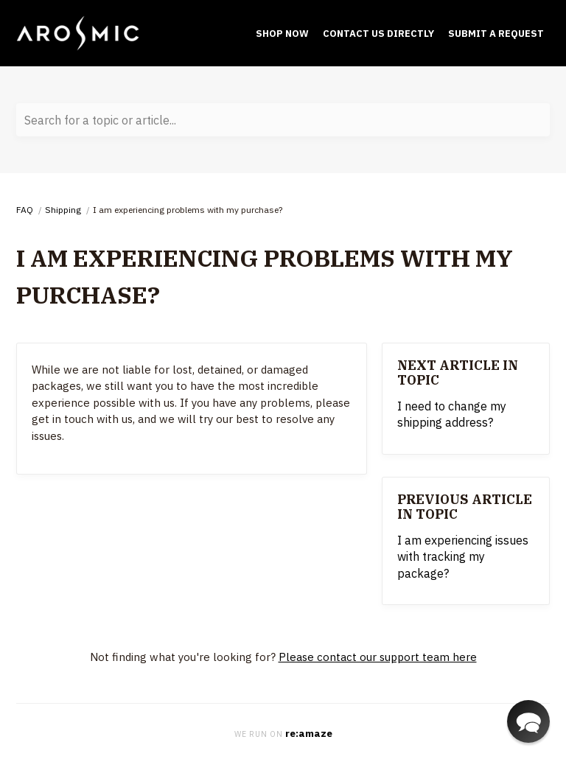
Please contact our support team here (378, 657)
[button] (528, 721)
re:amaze (308, 733)
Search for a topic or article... (100, 120)
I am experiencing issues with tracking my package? (462, 557)
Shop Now (282, 33)
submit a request (496, 33)
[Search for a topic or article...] (283, 119)
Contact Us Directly (378, 33)
